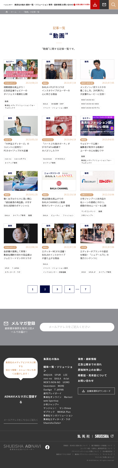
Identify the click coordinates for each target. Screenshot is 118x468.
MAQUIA (47, 374)
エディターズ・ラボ (12, 272)
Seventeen (47, 158)
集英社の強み (20, 4)
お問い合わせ (67, 4)
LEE (65, 374)
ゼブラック (49, 411)
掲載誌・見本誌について (92, 375)
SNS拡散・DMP (57, 103)
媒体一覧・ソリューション (37, 4)
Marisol (68, 397)
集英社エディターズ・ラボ (56, 419)
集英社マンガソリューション (58, 415)
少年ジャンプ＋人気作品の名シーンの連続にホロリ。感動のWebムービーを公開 (93, 202)
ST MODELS (60, 158)
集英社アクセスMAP (63, 454)
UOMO (66, 382)
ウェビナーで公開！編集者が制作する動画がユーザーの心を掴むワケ (92, 147)
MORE (61, 385)
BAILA (45, 103)
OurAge (47, 389)
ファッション (68, 215)
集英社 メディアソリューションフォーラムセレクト (20, 106)
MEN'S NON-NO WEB (90, 103)
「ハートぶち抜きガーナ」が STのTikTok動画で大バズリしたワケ (56, 147)
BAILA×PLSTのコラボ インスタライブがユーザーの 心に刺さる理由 (56, 91)
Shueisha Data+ (52, 422)
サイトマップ (107, 454)
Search (113, 4)
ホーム (14, 11)
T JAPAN (15, 268)
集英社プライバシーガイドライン (87, 454)
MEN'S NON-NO (87, 99)
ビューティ (55, 215)
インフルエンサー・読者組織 (54, 272)
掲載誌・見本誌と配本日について (75, 445)
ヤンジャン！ (50, 408)
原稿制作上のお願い (90, 370)
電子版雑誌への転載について (101, 445)
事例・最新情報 (55, 4)
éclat (66, 378)
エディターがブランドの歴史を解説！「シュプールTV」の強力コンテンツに (94, 255)
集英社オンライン (52, 397)
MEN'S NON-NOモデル (90, 107)
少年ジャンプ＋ (87, 215)
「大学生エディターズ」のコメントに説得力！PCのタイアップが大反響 (16, 147)
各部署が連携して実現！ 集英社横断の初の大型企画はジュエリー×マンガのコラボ (18, 255)
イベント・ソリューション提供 (55, 107)
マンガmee (65, 408)
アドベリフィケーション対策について (85, 451)
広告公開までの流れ (90, 364)
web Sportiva (50, 400)
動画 (6, 101)
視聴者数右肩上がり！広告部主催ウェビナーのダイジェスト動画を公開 (15, 91)
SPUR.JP (92, 272)
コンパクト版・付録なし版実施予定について (96, 448)
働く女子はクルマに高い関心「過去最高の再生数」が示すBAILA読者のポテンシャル (18, 202)
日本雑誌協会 (107, 451)
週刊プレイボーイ (52, 393)
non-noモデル (20, 158)
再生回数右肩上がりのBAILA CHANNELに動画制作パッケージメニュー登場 (56, 202)
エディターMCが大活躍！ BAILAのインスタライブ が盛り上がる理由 (54, 255)
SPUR (7, 268)
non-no (8, 158)
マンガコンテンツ (88, 211)
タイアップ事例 (11, 162)
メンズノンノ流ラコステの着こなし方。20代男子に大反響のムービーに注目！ (93, 91)
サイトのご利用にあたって (104, 457)
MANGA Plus (64, 411)
